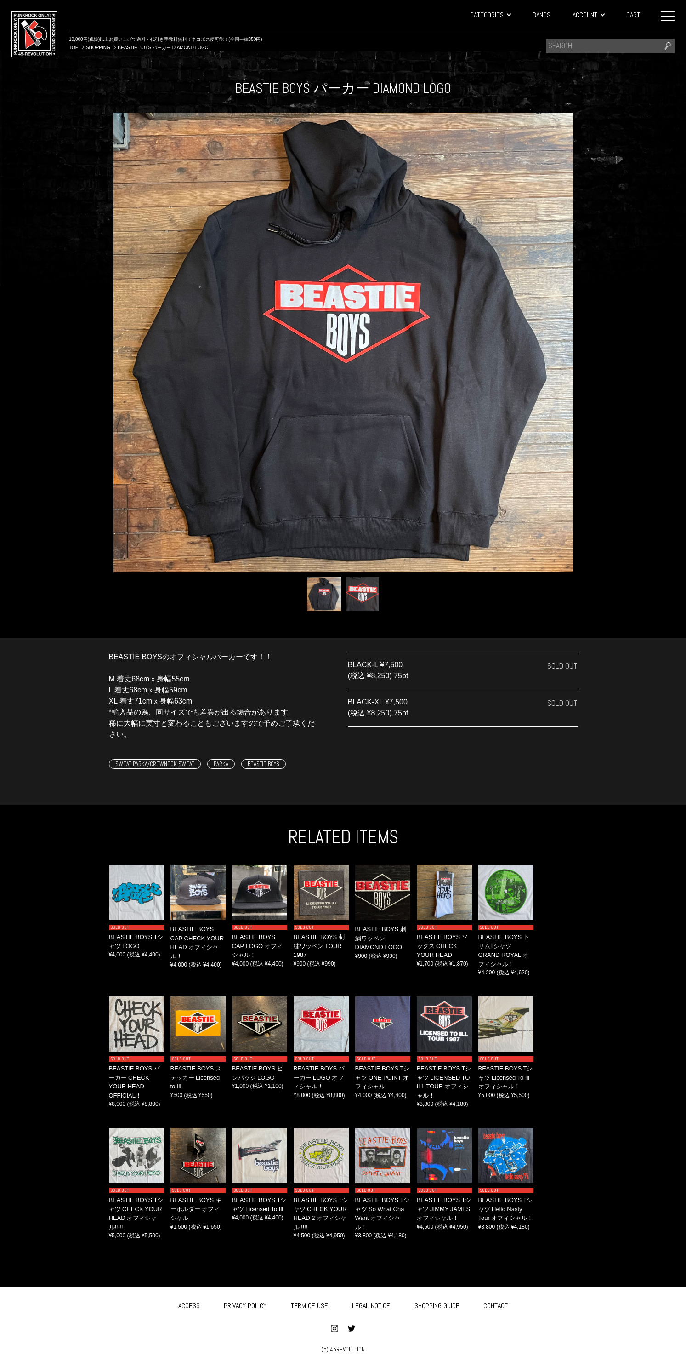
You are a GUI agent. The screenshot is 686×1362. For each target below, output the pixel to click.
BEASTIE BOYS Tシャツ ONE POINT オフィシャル (382, 1077)
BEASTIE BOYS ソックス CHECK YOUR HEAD (442, 945)
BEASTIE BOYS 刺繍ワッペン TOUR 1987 (319, 945)
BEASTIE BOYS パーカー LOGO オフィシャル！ (319, 1077)
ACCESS (189, 1304)
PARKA (221, 764)
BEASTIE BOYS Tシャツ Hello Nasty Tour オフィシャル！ (505, 1208)
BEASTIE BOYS (263, 764)
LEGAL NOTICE (371, 1304)
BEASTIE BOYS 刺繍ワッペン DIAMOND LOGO (380, 938)
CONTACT (495, 1304)
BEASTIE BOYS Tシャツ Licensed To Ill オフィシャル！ (505, 1077)
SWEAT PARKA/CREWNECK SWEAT (154, 764)
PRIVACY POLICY (245, 1304)
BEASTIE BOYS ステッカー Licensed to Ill (195, 1077)
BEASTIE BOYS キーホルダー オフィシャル (195, 1208)
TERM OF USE (309, 1304)
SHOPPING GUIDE (436, 1304)
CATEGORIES (490, 15)
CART (633, 15)
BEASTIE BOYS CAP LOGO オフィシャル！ (257, 945)
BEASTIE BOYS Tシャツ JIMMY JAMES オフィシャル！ (444, 1208)
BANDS (541, 15)
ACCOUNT (588, 15)
